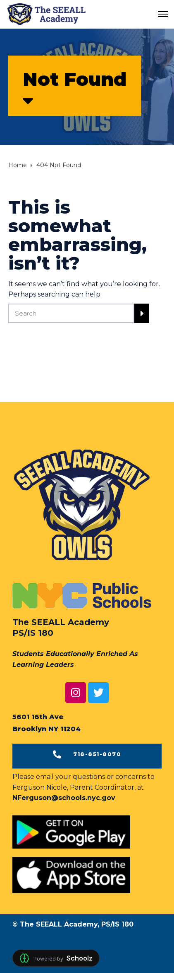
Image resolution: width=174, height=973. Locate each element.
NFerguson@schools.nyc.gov (63, 798)
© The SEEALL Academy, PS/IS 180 (72, 924)
